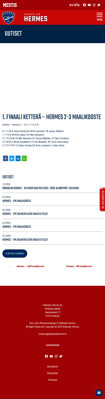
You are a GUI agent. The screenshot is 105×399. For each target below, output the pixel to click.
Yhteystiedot (52, 373)
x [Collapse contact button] (101, 188)
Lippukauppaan (52, 344)
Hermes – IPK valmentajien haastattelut (25, 213)
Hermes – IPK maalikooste (16, 201)
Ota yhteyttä (52, 366)
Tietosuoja (52, 379)
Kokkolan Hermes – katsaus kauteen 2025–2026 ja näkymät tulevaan (40, 188)
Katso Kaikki (15, 253)
